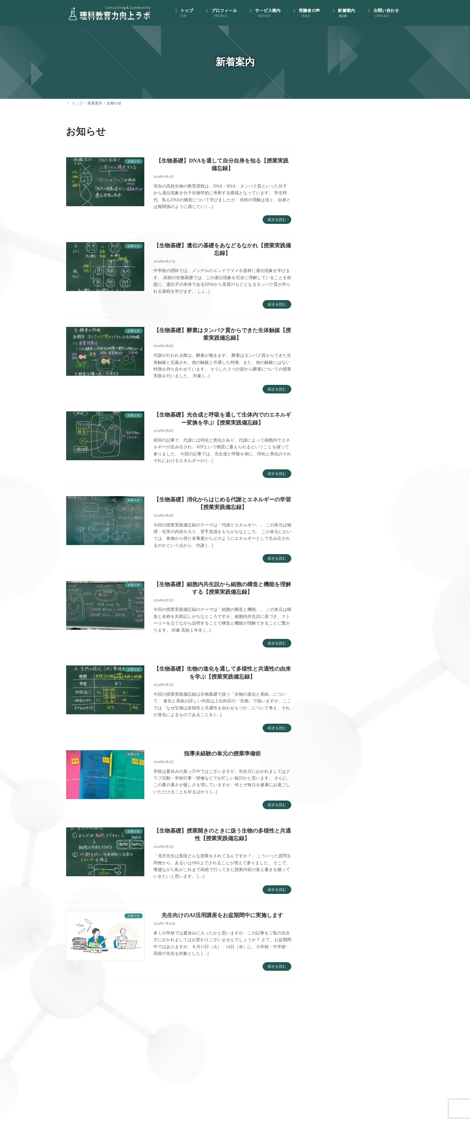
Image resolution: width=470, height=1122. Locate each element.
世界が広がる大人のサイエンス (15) (349, 585)
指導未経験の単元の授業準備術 (222, 754)
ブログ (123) (326, 573)
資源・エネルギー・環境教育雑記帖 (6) (352, 667)
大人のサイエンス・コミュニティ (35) (351, 596)
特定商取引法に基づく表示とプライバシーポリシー (359, 336)
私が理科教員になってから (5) (343, 644)
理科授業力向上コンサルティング (351, 386)
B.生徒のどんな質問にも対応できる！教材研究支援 (363, 412)
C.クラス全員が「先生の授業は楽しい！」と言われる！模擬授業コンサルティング (363, 430)
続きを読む (277, 219)
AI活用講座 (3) (329, 549)
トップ (325, 298)
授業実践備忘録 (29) (334, 608)
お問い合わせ (331, 514)
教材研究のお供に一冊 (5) (339, 620)
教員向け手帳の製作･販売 (343, 478)
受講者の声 (329, 490)
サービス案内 (331, 350)
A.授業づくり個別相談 (344, 398)
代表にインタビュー (338, 321)
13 (210, 995)
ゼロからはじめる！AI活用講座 (349, 374)
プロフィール (331, 310)
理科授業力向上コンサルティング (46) (351, 632)
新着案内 (327, 502)
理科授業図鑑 (336, 466)
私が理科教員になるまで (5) (341, 655)
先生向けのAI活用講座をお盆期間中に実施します (222, 915)
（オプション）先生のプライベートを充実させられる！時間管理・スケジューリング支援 (361, 449)
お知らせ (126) (328, 561)
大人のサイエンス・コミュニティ (351, 362)
